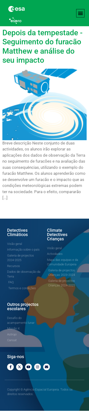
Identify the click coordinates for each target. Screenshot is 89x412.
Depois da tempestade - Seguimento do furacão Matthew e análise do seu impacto (42, 47)
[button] (80, 13)
